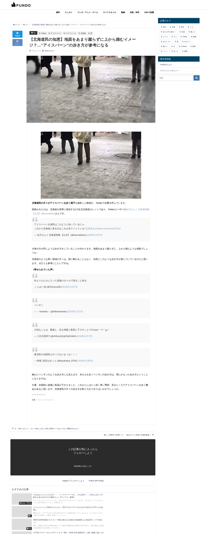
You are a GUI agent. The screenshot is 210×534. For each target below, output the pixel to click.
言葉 (173, 27)
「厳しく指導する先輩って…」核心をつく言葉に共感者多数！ (120, 437)
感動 (185, 51)
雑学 (58, 12)
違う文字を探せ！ (169, 32)
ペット (165, 51)
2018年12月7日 (95, 235)
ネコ (175, 37)
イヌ (191, 27)
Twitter (44, 33)
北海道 (84, 33)
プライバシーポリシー (169, 71)
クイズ (165, 37)
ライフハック (72, 33)
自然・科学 (134, 12)
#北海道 (88, 228)
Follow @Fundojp (96, 483)
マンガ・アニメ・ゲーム (87, 12)
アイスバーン (57, 33)
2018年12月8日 (85, 360)
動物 (123, 12)
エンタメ (68, 12)
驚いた (33, 33)
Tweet (17, 34)
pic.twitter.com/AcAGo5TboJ (107, 228)
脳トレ (165, 46)
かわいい (187, 41)
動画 (194, 46)
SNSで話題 (149, 12)
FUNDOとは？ (166, 65)
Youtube (184, 46)
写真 (183, 32)
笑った (176, 51)
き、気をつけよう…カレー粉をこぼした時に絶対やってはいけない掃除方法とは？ (55, 429)
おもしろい (167, 41)
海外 (164, 27)
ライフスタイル (109, 12)
